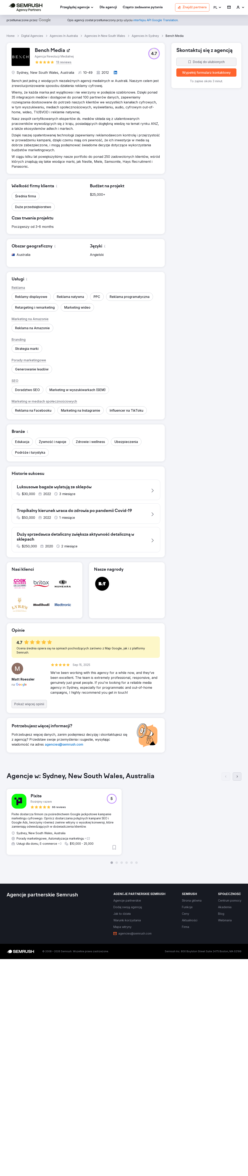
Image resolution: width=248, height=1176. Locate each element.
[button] (218, 7)
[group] (124, 822)
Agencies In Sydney (145, 35)
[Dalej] (237, 781)
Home (11, 35)
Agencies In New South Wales (104, 35)
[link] (108, 7)
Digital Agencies (32, 35)
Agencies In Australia (64, 35)
